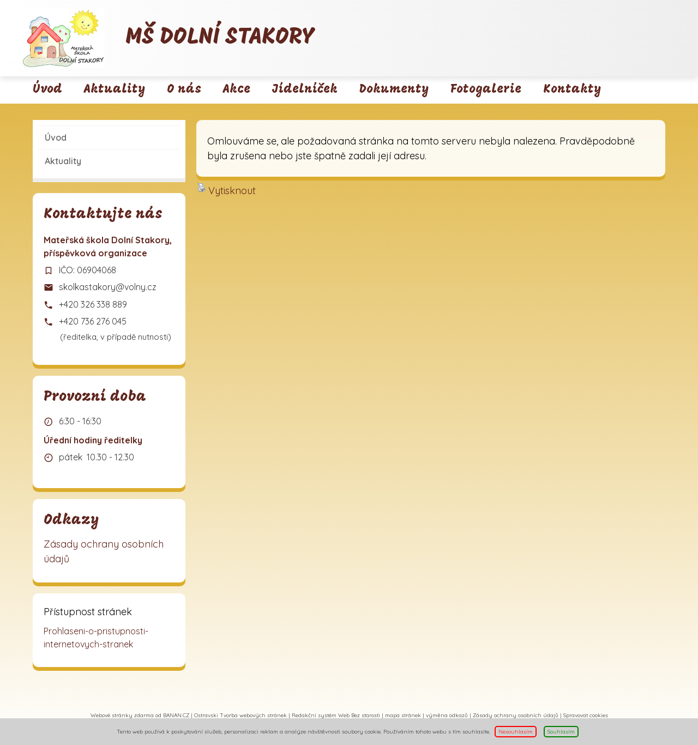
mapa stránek (403, 715)
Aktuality (114, 89)
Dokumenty (394, 89)
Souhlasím (561, 731)
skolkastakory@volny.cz (108, 286)
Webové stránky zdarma (122, 715)
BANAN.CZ (176, 715)
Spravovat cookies (585, 715)
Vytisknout (226, 190)
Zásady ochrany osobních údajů (104, 551)
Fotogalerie (485, 89)
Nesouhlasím (515, 731)
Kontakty (572, 89)
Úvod (47, 89)
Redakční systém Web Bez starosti (336, 715)
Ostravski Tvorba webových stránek (240, 715)
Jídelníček (305, 89)
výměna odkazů (447, 715)
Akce (236, 89)
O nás (184, 89)
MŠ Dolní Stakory (220, 38)
